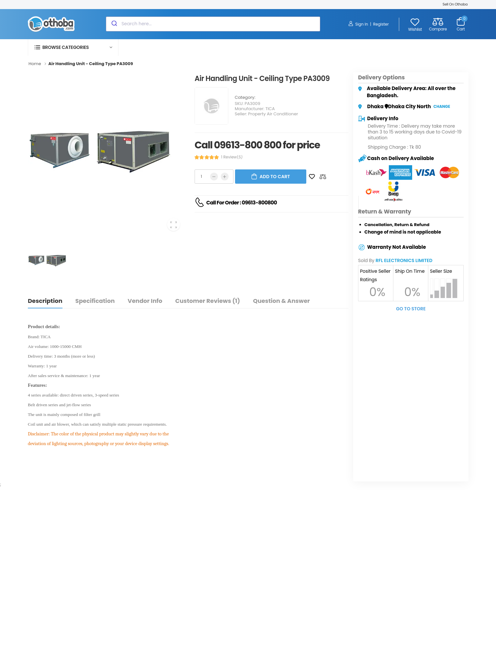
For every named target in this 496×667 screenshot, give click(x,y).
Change (442, 106)
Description (45, 301)
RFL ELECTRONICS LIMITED (404, 260)
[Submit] (113, 24)
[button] (73, 47)
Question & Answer (281, 301)
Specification (95, 301)
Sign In (358, 24)
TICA (270, 109)
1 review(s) (232, 157)
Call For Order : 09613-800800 (241, 202)
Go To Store (411, 308)
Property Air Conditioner (273, 114)
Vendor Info (145, 301)
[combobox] (213, 24)
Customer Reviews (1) (207, 301)
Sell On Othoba (455, 4)
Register (381, 24)
